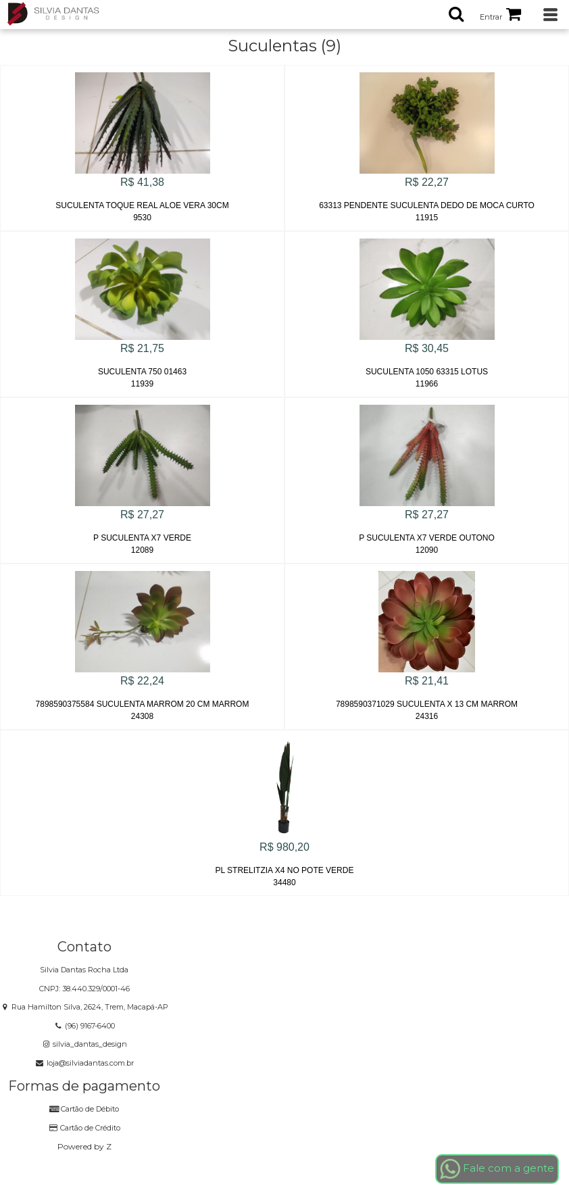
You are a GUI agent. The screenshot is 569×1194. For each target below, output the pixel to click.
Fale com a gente (497, 1169)
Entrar (491, 17)
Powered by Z (84, 1146)
